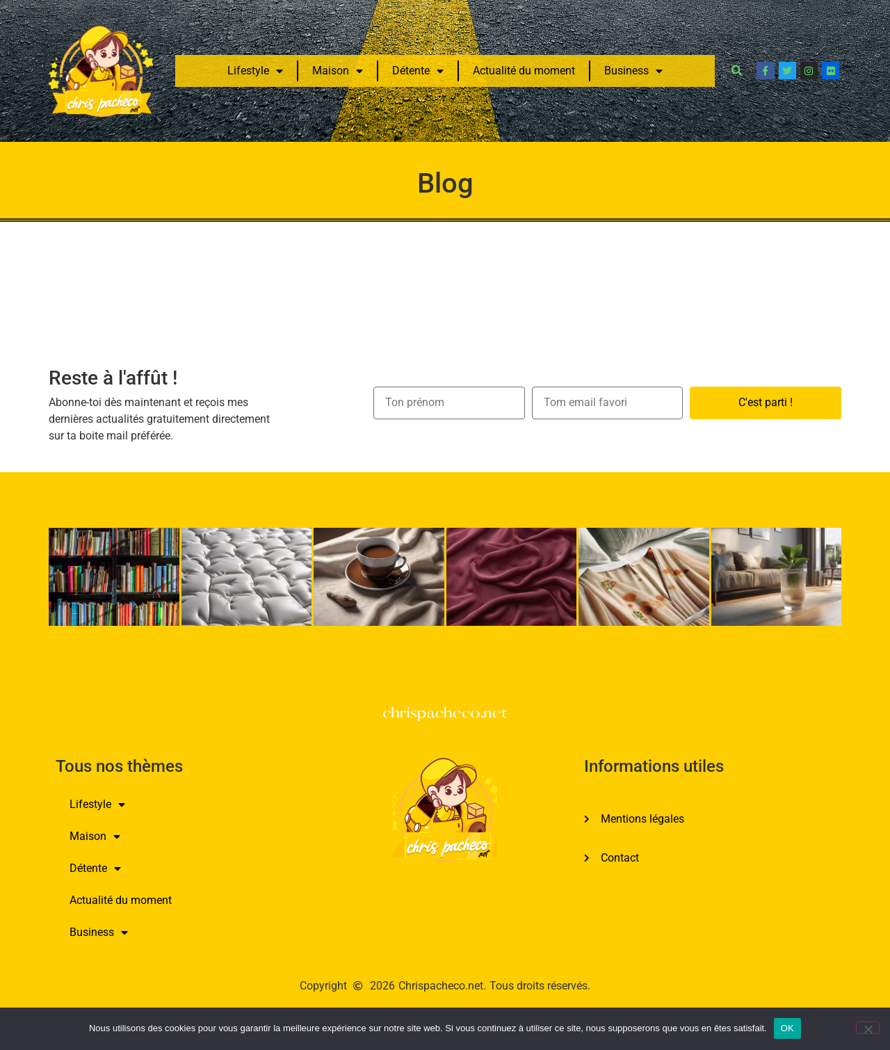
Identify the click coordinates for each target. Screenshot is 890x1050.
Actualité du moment (524, 70)
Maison (337, 70)
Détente (418, 70)
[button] (736, 71)
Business (633, 70)
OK (787, 1028)
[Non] (868, 1027)
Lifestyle (255, 70)
